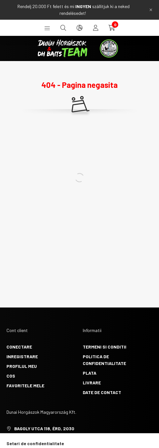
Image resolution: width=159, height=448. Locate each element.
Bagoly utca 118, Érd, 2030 (44, 428)
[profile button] (95, 27)
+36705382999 (30, 438)
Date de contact (102, 392)
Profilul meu (21, 366)
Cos (10, 376)
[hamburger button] (47, 27)
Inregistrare (22, 356)
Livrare (92, 382)
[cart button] (111, 27)
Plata (89, 373)
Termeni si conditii (104, 346)
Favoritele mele (25, 385)
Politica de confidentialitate (104, 360)
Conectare (19, 346)
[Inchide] (151, 10)
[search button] (63, 27)
